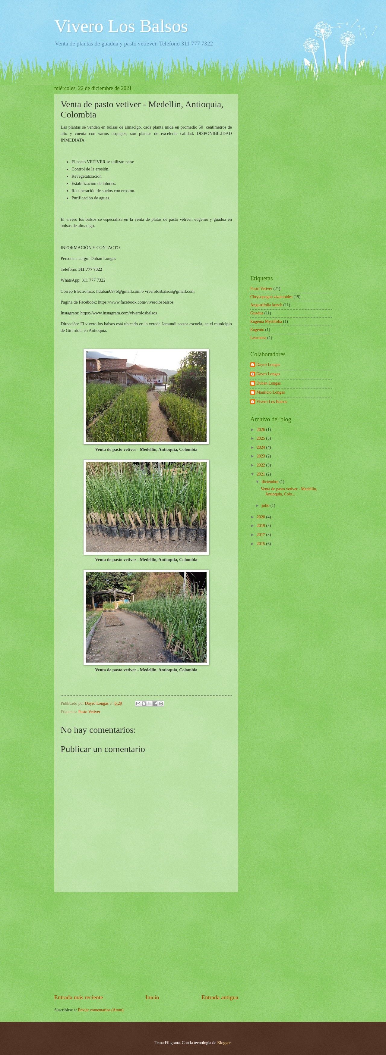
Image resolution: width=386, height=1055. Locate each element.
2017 (261, 534)
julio (266, 505)
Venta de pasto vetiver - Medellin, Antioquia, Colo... (289, 491)
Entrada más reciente (78, 997)
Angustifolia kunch (266, 305)
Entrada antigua (219, 997)
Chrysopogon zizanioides (271, 297)
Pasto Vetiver (89, 712)
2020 (261, 517)
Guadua (256, 313)
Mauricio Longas (270, 392)
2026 (261, 429)
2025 (261, 438)
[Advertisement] (146, 942)
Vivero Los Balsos (121, 26)
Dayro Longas (268, 364)
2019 (261, 525)
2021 (261, 474)
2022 (261, 465)
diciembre (271, 481)
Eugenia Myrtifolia (266, 321)
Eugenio (257, 329)
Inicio (152, 997)
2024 (261, 447)
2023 (261, 456)
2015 (261, 544)
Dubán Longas (268, 383)
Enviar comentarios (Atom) (101, 1010)
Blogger (223, 1043)
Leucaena (258, 338)
